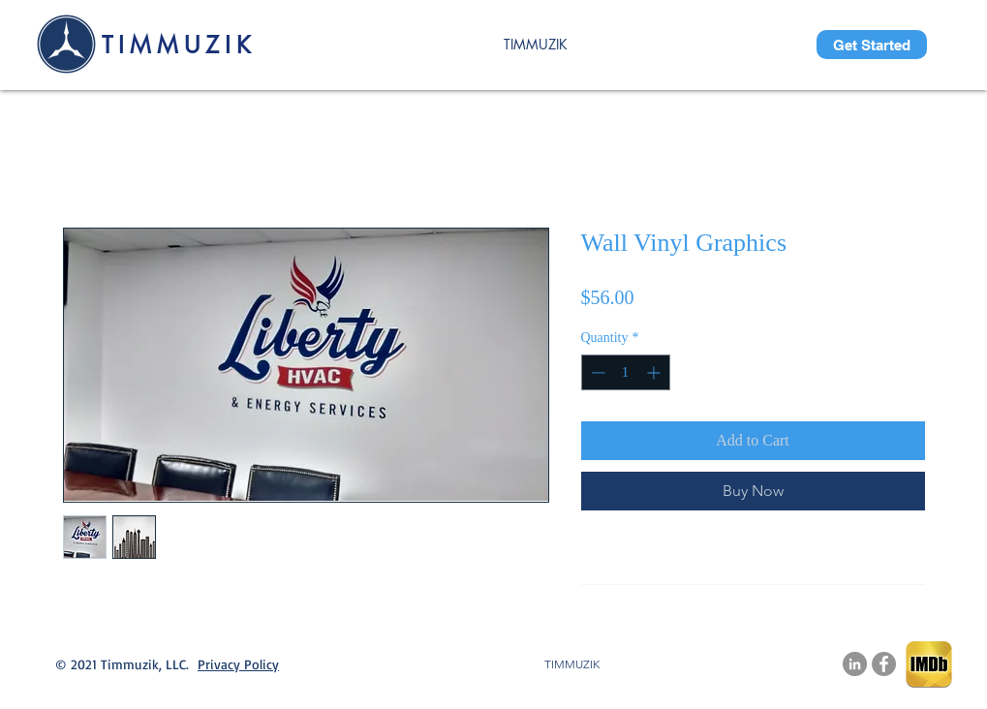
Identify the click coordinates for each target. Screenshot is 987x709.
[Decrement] (596, 372)
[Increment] (655, 372)
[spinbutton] (625, 372)
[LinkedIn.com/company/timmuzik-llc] (855, 664)
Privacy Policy (238, 664)
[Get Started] (872, 44)
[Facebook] (884, 664)
